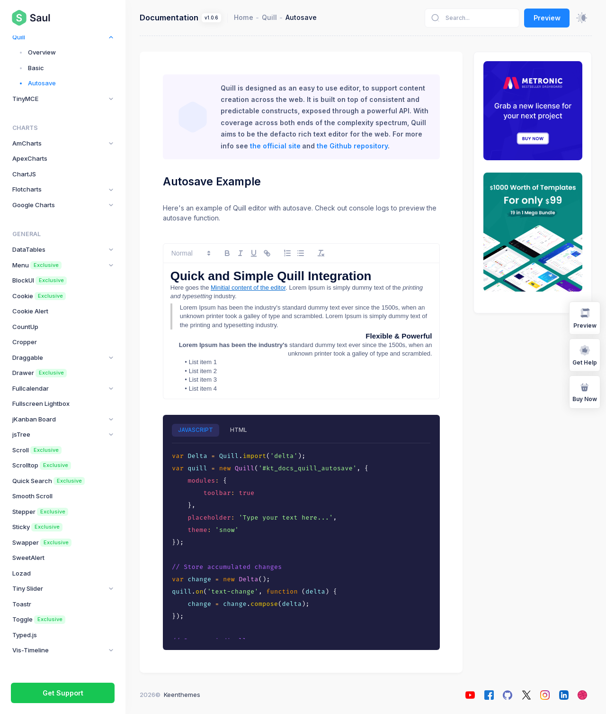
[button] (190, 253)
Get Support (63, 693)
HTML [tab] (238, 430)
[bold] (227, 253)
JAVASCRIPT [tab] (195, 430)
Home (243, 17)
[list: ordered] (287, 253)
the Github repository (352, 146)
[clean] (321, 253)
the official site (275, 146)
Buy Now (584, 391)
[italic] (240, 253)
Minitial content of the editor (248, 287)
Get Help (584, 354)
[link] (267, 253)
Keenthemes (182, 694)
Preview (547, 18)
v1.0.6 (211, 17)
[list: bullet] (300, 253)
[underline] (253, 253)
